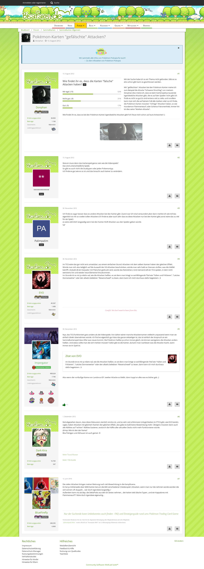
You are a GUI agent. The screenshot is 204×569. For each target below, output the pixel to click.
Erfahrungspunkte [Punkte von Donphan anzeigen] (34, 118)
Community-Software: (102, 564)
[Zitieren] (177, 145)
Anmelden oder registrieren (34, 2)
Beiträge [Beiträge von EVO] (30, 306)
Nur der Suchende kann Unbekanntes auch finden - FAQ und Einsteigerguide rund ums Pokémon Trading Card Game (121, 513)
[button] (178, 48)
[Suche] (54, 3)
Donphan (39, 40)
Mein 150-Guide (69, 460)
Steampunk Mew (70, 522)
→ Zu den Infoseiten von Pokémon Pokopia (102, 60)
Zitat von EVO (73, 356)
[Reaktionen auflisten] (66, 404)
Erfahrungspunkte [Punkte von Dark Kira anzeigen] (34, 461)
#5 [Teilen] (179, 329)
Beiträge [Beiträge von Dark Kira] (30, 464)
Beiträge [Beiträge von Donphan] (30, 121)
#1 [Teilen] (179, 73)
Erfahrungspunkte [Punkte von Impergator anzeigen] (34, 373)
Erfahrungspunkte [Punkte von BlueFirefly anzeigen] (34, 523)
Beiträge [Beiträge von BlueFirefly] (30, 526)
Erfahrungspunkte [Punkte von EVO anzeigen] (34, 303)
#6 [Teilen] (179, 416)
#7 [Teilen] (179, 478)
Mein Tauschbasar (70, 454)
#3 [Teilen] (179, 208)
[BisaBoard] (102, 14)
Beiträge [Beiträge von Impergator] (30, 377)
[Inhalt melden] (169, 145)
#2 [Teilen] (179, 157)
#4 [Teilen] (179, 259)
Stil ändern (178, 541)
